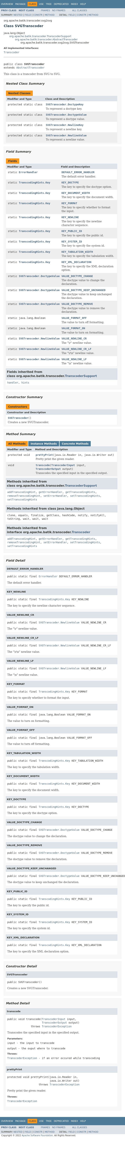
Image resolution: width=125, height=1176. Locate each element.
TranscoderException (57, 1026)
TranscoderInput (63, 465)
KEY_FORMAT (69, 203)
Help (83, 4)
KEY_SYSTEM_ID (71, 241)
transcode (43, 465)
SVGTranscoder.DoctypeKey (64, 104)
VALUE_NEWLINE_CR (74, 338)
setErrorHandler (55, 495)
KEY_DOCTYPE (70, 182)
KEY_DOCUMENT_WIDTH (75, 192)
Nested (17, 15)
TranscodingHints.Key (34, 182)
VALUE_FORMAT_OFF (74, 317)
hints (25, 382)
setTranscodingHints (85, 495)
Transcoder (11, 52)
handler (12, 382)
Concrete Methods (75, 443)
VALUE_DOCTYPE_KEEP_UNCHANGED (83, 290)
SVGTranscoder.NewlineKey (64, 124)
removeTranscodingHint (23, 495)
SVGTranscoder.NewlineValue (66, 135)
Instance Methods (44, 443)
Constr (37, 15)
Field (28, 15)
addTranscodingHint (21, 492)
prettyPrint (44, 454)
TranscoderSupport (81, 376)
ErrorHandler (28, 172)
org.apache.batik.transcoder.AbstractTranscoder (46, 39)
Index (74, 4)
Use (41, 4)
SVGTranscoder (18, 417)
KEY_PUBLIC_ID (71, 231)
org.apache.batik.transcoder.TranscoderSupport (40, 36)
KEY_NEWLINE (70, 217)
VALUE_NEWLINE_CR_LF (76, 348)
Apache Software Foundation (37, 1135)
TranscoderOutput (48, 468)
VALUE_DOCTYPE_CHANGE (77, 276)
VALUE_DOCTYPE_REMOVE (77, 303)
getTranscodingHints (80, 492)
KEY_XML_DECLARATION (76, 262)
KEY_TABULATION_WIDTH (77, 251)
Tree (49, 4)
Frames (45, 10)
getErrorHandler (50, 492)
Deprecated (61, 4)
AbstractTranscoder (30, 67)
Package (20, 4)
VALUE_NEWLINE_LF (74, 359)
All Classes (79, 10)
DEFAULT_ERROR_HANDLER (77, 172)
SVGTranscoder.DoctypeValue (66, 114)
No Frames (58, 10)
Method (50, 15)
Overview (7, 4)
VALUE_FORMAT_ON (73, 328)
